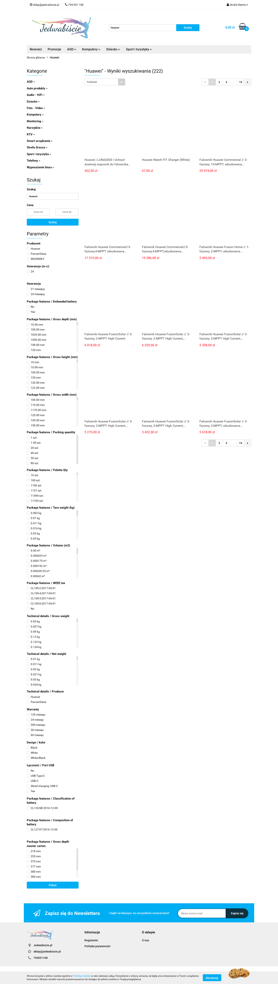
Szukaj (52, 222)
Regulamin (91, 940)
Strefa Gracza (37, 147)
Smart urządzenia (40, 141)
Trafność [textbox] (92, 82)
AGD (71, 49)
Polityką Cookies (82, 976)
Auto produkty (37, 88)
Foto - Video (36, 108)
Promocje (54, 49)
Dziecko (113, 49)
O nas (145, 940)
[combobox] (104, 82)
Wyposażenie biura (40, 167)
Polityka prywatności (97, 946)
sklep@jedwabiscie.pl (47, 951)
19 (240, 82)
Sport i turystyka (139, 49)
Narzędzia (35, 128)
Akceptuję (212, 977)
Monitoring (35, 121)
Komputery (91, 49)
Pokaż (53, 885)
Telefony (33, 160)
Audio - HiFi (36, 95)
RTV (31, 134)
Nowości (36, 49)
